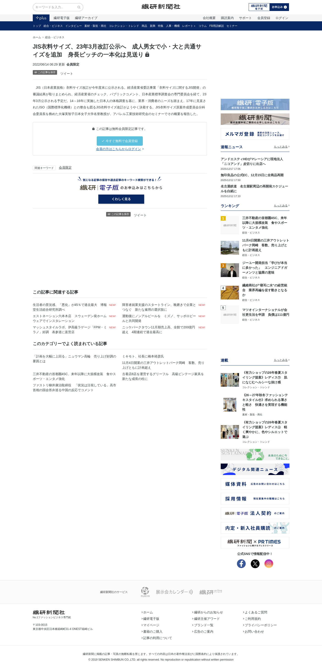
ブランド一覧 (202, 625)
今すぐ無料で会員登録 (120, 141)
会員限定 (65, 167)
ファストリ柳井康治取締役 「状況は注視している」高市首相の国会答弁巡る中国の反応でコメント (74, 387)
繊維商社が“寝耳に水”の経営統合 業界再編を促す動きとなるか (264, 290)
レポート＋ (189, 25)
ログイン (281, 18)
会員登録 (263, 18)
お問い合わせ (253, 631)
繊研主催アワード (206, 619)
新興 (152, 25)
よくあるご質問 (255, 612)
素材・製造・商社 (95, 25)
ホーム (37, 37)
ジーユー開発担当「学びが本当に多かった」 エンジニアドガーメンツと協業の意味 (264, 267)
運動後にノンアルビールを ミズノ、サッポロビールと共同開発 (159, 318)
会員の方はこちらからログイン (119, 149)
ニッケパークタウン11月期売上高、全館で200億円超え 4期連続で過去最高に (158, 329)
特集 (160, 25)
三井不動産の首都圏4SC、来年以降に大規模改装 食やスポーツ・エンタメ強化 (74, 376)
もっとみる (281, 146)
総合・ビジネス (53, 25)
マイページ (151, 625)
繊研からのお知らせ (207, 612)
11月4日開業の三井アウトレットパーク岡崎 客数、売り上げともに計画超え (163, 365)
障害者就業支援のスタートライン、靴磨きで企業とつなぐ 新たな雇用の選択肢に (159, 307)
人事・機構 (173, 25)
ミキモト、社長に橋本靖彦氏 (143, 356)
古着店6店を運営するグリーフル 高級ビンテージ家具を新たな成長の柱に (163, 376)
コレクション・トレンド (124, 25)
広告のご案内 (202, 631)
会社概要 (209, 18)
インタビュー (73, 25)
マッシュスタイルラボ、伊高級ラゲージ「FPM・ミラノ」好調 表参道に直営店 (70, 329)
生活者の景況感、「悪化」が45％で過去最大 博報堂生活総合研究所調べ (70, 307)
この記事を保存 (45, 72)
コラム (202, 25)
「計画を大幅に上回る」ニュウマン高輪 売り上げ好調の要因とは (74, 358)
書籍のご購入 (152, 631)
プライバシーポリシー (260, 625)
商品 (144, 25)
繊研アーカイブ (86, 18)
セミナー (231, 25)
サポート (245, 18)
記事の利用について (157, 638)
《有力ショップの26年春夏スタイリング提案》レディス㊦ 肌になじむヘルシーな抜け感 (265, 377)
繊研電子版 (62, 18)
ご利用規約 (252, 619)
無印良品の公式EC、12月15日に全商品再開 (252, 175)
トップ (37, 25)
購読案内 (227, 18)
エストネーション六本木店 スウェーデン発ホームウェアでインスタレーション (70, 318)
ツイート (66, 73)
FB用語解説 (216, 25)
